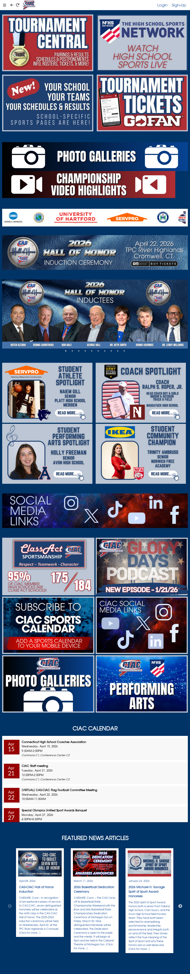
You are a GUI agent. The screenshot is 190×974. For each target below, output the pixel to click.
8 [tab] (111, 351)
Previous (10, 906)
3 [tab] (79, 351)
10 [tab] (124, 351)
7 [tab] (105, 351)
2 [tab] (72, 351)
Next (180, 906)
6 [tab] (98, 351)
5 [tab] (92, 351)
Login (162, 5)
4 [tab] (85, 351)
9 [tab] (118, 351)
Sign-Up (179, 5)
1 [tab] (66, 351)
